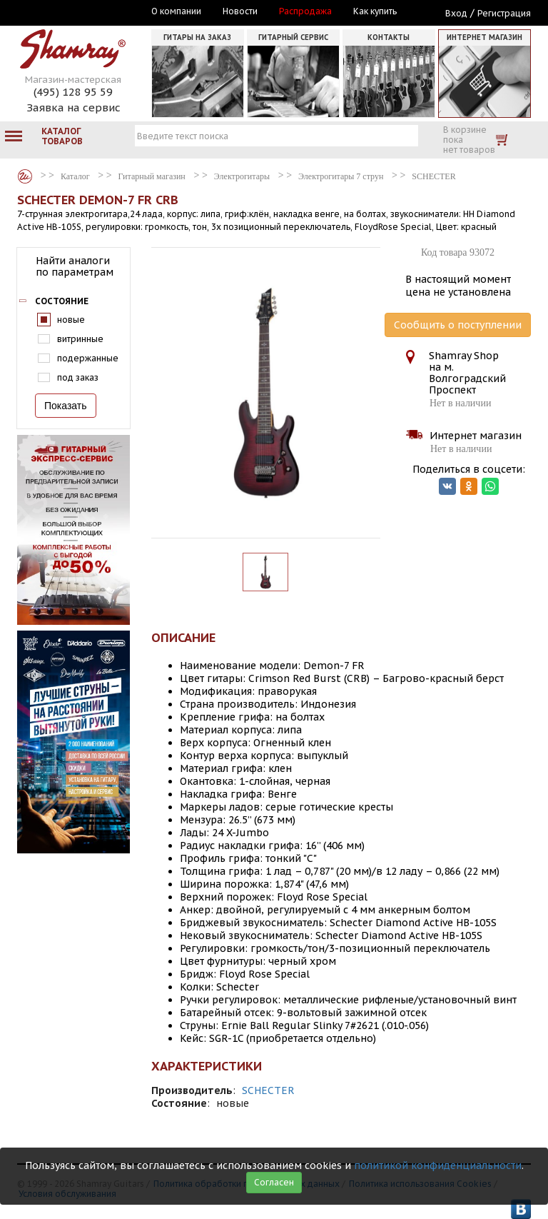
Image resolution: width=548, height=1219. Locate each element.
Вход (456, 13)
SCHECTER (268, 1090)
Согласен (274, 1182)
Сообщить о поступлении (458, 324)
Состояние (61, 301)
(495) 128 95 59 (73, 92)
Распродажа (305, 11)
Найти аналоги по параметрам (74, 266)
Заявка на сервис (73, 107)
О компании (176, 11)
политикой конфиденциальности (438, 1165)
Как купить (375, 11)
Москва (82, 12)
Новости (240, 11)
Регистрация (504, 13)
